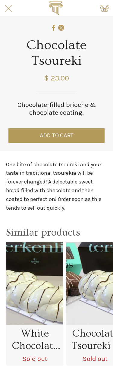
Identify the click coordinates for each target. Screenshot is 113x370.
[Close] (8, 8)
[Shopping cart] (104, 8)
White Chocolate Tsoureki (35, 340)
